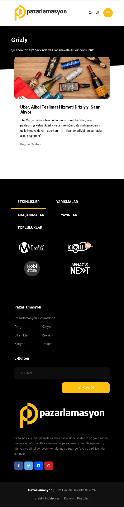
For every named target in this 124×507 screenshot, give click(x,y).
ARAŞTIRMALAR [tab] (31, 215)
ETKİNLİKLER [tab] (29, 202)
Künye (46, 327)
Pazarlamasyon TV (28, 318)
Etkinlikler (21, 335)
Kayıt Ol (86, 388)
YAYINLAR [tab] (69, 215)
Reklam (47, 335)
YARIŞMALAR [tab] (67, 202)
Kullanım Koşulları (77, 498)
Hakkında (48, 318)
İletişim (47, 344)
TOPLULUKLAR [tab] (30, 227)
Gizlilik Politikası (46, 498)
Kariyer (19, 344)
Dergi (18, 327)
